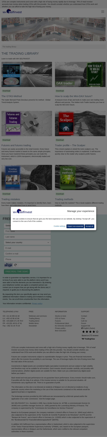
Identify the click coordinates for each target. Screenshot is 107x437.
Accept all (89, 226)
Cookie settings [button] (59, 226)
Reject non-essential (75, 226)
